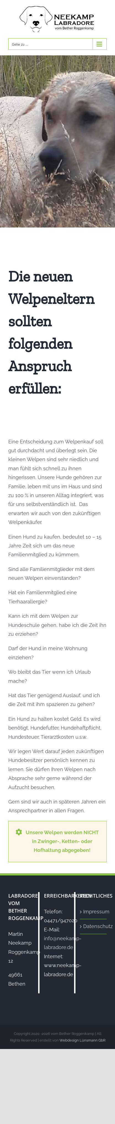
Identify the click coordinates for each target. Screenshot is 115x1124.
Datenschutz (93, 926)
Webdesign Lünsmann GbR (82, 1040)
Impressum (93, 911)
